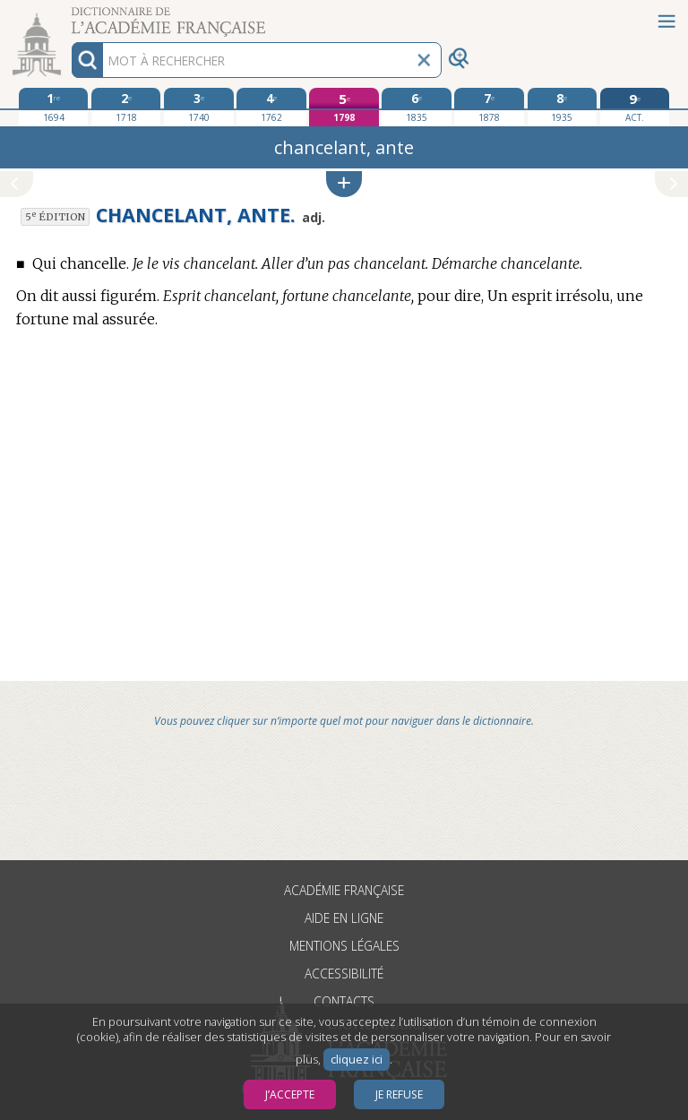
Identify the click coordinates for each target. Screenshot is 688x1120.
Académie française (344, 890)
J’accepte (289, 1094)
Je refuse (399, 1094)
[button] (344, 184)
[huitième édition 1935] (562, 106)
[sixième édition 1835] (416, 106)
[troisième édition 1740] (198, 106)
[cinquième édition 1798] (343, 107)
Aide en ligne (344, 917)
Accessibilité (344, 973)
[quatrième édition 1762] (270, 106)
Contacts (344, 1001)
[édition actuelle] (634, 107)
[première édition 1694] (53, 106)
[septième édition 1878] (488, 106)
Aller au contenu (70, 15)
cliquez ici (357, 1059)
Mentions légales (344, 945)
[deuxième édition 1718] (125, 106)
